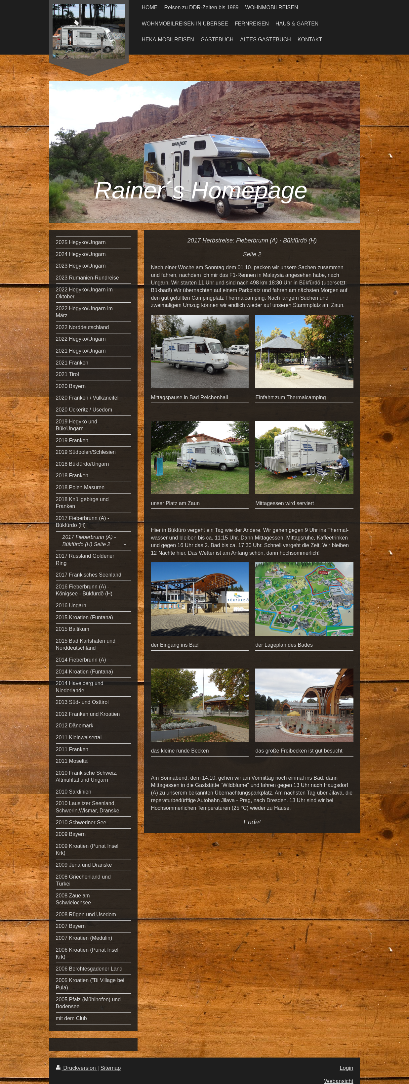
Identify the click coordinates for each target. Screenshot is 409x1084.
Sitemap (111, 1068)
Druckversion (77, 1068)
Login (346, 1068)
